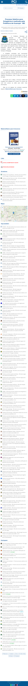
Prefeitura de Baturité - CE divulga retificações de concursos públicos (13, 639)
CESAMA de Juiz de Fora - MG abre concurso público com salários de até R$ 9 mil (14, 318)
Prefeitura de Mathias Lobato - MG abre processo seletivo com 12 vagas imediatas (13, 435)
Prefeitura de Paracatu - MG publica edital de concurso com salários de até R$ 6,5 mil (14, 413)
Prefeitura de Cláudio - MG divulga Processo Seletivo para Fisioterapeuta (14, 536)
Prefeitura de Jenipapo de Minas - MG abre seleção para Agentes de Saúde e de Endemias (13, 385)
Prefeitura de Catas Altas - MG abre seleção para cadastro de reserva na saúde (13, 279)
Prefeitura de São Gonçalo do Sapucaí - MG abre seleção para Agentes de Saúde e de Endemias (13, 439)
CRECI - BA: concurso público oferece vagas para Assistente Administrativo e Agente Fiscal (13, 632)
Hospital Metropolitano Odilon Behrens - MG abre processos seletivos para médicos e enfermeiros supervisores (13, 275)
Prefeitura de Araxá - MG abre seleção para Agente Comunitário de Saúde (13, 283)
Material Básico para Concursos (14, 89)
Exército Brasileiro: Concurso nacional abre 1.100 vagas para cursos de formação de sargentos (13, 547)
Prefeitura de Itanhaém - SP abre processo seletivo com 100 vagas (14, 561)
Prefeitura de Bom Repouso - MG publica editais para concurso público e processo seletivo (14, 348)
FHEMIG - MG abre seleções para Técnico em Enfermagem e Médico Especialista (12, 314)
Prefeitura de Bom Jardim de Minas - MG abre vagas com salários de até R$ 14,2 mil (14, 374)
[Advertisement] (14, 13)
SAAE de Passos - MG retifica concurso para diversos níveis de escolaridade (14, 200)
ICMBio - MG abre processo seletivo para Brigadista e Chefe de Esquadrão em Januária (14, 392)
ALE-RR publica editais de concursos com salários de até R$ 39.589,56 (14, 618)
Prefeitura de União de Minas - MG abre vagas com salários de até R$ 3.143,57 (13, 341)
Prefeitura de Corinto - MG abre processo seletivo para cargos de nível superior (14, 307)
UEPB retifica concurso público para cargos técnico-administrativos (14, 642)
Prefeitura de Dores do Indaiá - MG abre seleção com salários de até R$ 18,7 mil (14, 239)
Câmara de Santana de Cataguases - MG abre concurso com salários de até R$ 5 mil (14, 454)
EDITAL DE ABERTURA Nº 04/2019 (10, 162)
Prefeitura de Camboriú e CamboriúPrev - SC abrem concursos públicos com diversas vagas (14, 597)
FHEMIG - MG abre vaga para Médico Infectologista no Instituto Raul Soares (14, 267)
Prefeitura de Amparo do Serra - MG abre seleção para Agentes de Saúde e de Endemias (14, 364)
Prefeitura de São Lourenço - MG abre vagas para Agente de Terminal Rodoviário (13, 260)
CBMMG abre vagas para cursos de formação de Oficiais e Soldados (13, 458)
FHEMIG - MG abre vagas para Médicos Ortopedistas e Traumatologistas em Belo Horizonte (14, 264)
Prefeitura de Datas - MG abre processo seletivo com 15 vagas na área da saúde (14, 505)
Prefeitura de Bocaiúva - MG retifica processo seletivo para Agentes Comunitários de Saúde (14, 519)
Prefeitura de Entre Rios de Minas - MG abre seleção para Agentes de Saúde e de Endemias (14, 355)
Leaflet (14, 221)
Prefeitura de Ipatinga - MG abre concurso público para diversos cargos (13, 371)
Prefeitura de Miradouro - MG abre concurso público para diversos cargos (14, 395)
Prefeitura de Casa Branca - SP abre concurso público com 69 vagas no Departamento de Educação (14, 175)
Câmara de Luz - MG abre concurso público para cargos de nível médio (13, 381)
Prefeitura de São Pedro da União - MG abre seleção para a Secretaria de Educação (14, 179)
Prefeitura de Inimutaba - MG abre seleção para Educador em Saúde (13, 243)
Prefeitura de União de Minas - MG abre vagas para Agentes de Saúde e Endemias (14, 378)
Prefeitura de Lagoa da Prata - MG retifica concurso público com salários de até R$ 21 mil (13, 501)
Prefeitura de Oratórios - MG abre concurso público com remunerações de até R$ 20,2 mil (14, 338)
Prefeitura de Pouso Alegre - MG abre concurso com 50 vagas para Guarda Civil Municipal (14, 421)
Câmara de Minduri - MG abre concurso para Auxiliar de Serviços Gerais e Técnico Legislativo (14, 465)
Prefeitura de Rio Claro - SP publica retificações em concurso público (13, 551)
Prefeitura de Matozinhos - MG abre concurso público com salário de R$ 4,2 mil (14, 388)
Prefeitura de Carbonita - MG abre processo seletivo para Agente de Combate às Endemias (14, 486)
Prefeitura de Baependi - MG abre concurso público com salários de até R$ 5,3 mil (14, 402)
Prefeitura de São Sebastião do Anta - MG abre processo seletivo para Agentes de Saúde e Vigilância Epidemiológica (14, 417)
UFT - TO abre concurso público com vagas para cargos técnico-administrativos (13, 621)
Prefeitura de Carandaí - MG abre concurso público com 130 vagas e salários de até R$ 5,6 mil (13, 493)
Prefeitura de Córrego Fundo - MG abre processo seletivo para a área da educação (13, 231)
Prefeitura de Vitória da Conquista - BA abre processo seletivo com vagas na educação (14, 628)
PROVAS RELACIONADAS (8, 167)
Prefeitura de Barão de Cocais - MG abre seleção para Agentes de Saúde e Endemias (14, 482)
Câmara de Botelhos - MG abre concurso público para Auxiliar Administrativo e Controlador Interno (14, 196)
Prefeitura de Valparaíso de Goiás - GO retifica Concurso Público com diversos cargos (12, 611)
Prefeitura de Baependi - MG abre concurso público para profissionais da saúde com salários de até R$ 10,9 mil (14, 497)
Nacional (5, 653)
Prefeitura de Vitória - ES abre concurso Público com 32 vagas (14, 589)
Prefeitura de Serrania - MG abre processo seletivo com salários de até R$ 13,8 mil (14, 189)
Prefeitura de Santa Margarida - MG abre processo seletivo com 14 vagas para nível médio (13, 468)
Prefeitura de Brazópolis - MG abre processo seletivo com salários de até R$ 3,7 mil (14, 399)
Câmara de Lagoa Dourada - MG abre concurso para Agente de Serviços (14, 311)
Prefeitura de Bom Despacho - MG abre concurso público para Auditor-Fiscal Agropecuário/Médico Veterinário (13, 443)
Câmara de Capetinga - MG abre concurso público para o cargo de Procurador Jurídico (13, 409)
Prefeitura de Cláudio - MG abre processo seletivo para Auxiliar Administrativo (14, 286)
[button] (2, 2)
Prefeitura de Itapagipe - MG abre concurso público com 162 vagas (14, 529)
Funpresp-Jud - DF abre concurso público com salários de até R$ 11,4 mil (14, 604)
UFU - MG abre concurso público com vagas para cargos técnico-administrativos (13, 304)
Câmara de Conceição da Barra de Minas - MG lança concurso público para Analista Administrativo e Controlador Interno (14, 360)
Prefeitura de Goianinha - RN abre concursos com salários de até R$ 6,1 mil (13, 649)
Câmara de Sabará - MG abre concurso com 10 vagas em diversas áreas (14, 515)
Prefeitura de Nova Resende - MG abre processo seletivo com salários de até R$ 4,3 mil (13, 193)
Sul (16, 653)
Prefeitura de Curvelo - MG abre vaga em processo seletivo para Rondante (13, 271)
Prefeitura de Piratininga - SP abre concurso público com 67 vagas (14, 558)
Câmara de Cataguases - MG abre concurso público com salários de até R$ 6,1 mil (13, 334)
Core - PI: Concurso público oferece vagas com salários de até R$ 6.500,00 (14, 646)
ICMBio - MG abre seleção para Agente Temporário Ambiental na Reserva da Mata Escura (13, 345)
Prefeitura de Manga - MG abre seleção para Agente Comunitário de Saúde (14, 475)
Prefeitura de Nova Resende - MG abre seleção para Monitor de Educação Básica (13, 182)
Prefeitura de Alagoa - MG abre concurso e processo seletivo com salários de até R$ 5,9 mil (14, 512)
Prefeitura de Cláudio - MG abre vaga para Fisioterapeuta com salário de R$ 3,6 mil (11, 290)
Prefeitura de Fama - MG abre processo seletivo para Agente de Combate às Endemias (14, 472)
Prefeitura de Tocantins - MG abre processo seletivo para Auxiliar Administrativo (14, 257)
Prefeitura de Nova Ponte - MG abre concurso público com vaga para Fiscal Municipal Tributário (14, 425)
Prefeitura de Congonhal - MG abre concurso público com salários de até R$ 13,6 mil (14, 367)
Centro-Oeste (22, 653)
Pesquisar (21, 8)
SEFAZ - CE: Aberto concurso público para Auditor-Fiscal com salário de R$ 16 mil (13, 635)
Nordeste (16, 656)
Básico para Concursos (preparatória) (14, 147)
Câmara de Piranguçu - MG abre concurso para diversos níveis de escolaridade (13, 526)
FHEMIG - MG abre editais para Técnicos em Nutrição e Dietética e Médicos (14, 250)
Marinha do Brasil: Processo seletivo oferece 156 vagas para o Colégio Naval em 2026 (14, 544)
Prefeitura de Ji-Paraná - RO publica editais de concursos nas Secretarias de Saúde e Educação (13, 614)
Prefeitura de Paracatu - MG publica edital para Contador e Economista (13, 522)
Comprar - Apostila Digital (14, 153)
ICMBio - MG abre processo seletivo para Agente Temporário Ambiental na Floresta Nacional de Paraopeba (13, 235)
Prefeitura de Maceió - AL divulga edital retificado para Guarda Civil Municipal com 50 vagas (14, 625)
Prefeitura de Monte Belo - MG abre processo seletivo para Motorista (14, 186)
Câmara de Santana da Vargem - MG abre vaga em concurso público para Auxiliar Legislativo (13, 451)
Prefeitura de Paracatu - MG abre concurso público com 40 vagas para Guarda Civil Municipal (13, 406)
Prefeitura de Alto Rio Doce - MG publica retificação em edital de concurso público (14, 461)
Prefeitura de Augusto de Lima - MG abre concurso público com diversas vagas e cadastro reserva (13, 489)
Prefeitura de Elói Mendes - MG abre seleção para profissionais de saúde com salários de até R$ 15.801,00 (13, 331)
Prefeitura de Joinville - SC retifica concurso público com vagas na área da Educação (13, 600)
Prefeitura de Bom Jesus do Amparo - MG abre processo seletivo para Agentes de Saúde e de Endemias (12, 326)
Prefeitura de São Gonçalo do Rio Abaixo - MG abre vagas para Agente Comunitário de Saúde (13, 428)
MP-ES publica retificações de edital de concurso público (13, 593)
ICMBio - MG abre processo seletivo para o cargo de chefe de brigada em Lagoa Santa (14, 253)
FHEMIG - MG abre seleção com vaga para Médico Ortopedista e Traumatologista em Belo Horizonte (13, 246)
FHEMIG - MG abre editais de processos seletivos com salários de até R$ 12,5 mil (14, 227)
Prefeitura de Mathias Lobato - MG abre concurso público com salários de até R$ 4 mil (13, 432)
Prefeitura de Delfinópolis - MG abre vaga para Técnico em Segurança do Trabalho (14, 297)
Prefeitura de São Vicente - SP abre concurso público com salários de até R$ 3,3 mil (14, 554)
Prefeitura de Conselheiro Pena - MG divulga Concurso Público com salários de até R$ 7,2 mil (14, 533)
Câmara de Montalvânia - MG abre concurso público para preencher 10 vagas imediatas (14, 352)
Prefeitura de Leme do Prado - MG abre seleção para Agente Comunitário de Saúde (14, 447)
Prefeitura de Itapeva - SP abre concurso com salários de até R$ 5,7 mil (14, 565)
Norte (11, 656)
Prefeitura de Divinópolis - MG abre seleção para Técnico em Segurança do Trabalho (13, 300)
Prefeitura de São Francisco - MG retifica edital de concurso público (13, 479)
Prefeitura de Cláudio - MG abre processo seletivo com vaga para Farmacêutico (14, 293)
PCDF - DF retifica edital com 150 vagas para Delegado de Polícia (14, 607)
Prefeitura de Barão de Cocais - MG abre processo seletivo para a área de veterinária (13, 321)
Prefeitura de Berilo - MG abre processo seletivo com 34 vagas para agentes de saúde (14, 508)
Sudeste (11, 653)
